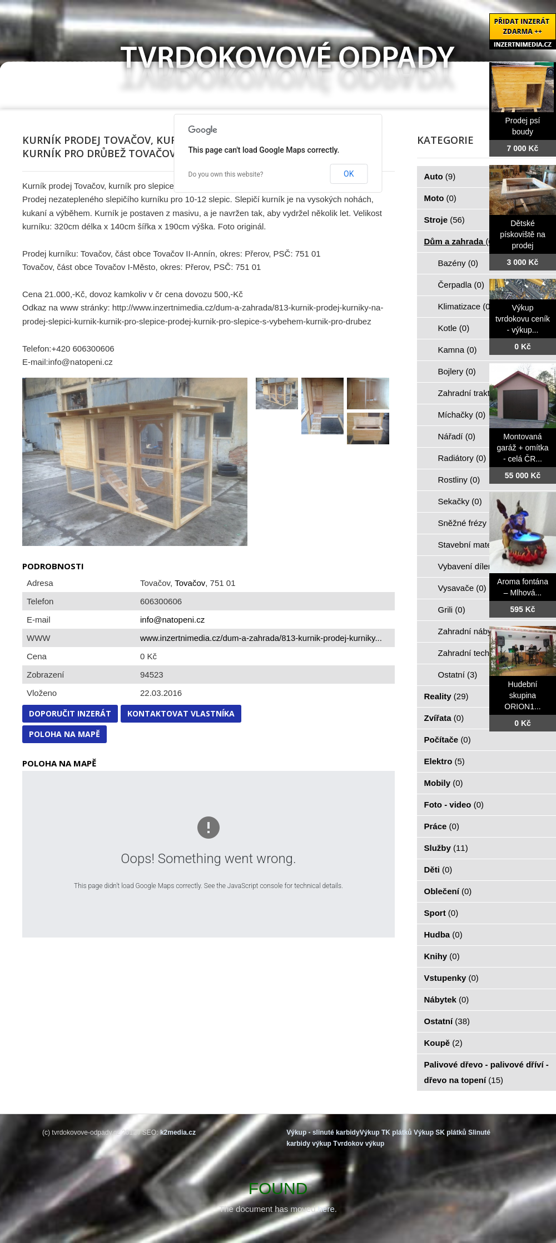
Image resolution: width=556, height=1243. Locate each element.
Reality (446, 696)
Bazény (458, 263)
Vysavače (462, 588)
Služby (446, 848)
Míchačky (462, 414)
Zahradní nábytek (476, 631)
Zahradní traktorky (478, 393)
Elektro (444, 761)
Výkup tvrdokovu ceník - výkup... (522, 318)
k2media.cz (178, 1132)
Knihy (442, 956)
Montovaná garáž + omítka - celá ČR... (523, 447)
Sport (441, 913)
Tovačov (190, 583)
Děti (438, 869)
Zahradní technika (478, 653)
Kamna (457, 349)
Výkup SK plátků (440, 1132)
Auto (440, 176)
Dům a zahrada (460, 241)
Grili (451, 609)
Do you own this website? (226, 174)
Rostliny (459, 479)
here (326, 1209)
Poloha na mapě (64, 734)
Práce (441, 826)
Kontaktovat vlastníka (181, 713)
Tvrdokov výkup (358, 1143)
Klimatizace (465, 306)
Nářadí (457, 436)
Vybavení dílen (471, 566)
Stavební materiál (476, 544)
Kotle (454, 328)
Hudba (443, 934)
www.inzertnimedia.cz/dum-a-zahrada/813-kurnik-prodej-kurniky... (261, 638)
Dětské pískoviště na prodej (522, 234)
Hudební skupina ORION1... (522, 695)
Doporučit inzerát (70, 713)
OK (349, 173)
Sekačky (460, 501)
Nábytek (446, 999)
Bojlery (457, 371)
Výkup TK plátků (386, 1132)
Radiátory (462, 458)
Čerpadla (461, 284)
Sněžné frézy (468, 523)
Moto (440, 198)
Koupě (443, 1042)
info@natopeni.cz (172, 619)
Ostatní (458, 674)
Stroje (444, 219)
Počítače (447, 739)
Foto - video (454, 804)
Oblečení (448, 891)
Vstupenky (451, 978)
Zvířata (444, 718)
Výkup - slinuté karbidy (322, 1132)
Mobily (443, 783)
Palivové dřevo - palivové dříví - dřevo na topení (486, 1072)
